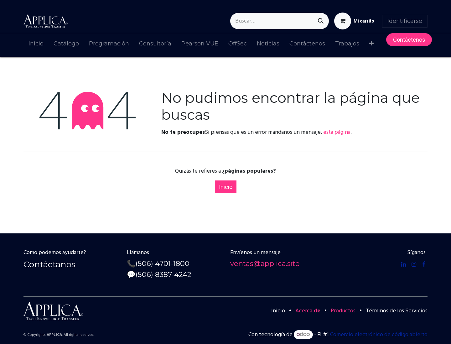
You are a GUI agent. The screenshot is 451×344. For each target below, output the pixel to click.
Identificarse (404, 21)
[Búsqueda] (321, 21)
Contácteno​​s (409, 39)
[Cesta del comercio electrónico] (354, 21)
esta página (336, 132)
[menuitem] (36, 44)
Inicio (225, 187)
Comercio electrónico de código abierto (379, 334)
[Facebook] (424, 264)
